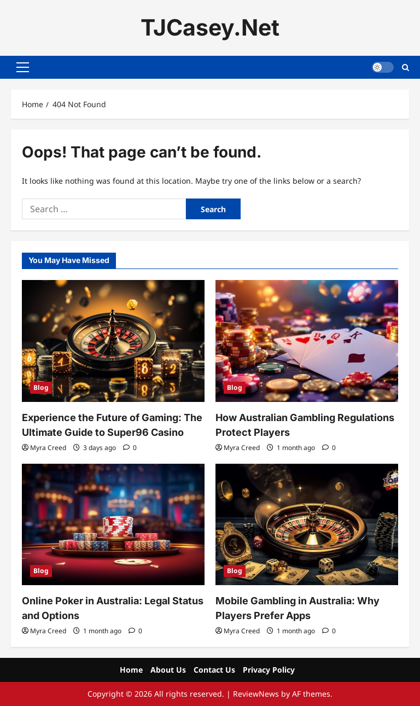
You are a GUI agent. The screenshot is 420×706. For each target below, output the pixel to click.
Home (131, 669)
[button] (22, 67)
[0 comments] (130, 447)
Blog (41, 387)
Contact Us (214, 669)
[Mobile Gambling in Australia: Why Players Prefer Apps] (306, 525)
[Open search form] (405, 67)
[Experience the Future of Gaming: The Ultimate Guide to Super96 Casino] (113, 341)
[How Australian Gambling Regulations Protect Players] (306, 341)
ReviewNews (256, 694)
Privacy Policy (269, 669)
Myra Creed (48, 447)
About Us (168, 669)
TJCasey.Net (210, 27)
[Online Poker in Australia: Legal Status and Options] (113, 525)
